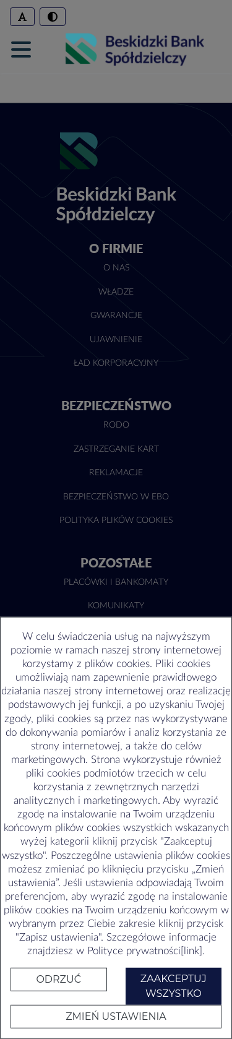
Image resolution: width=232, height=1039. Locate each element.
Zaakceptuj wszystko (173, 986)
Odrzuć (58, 979)
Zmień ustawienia (116, 1016)
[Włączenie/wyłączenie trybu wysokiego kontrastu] (53, 16)
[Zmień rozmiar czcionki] (22, 16)
